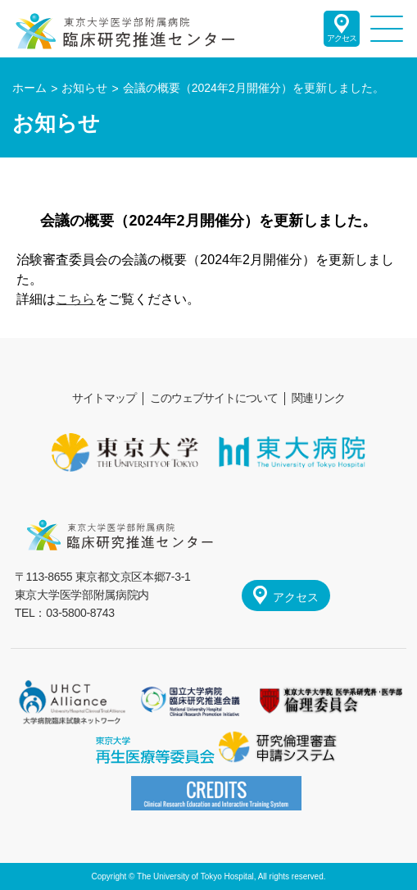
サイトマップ (104, 397)
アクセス (341, 38)
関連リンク (318, 397)
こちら (75, 299)
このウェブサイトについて (214, 397)
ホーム (29, 87)
